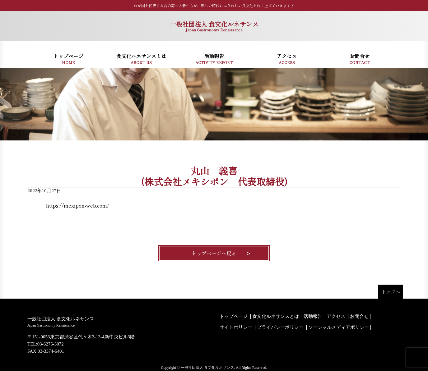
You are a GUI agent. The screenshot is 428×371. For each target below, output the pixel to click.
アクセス (336, 316)
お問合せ (359, 316)
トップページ (234, 316)
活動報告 (313, 316)
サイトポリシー (236, 327)
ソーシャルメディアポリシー (338, 327)
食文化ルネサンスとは (275, 316)
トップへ (390, 291)
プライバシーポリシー (280, 327)
